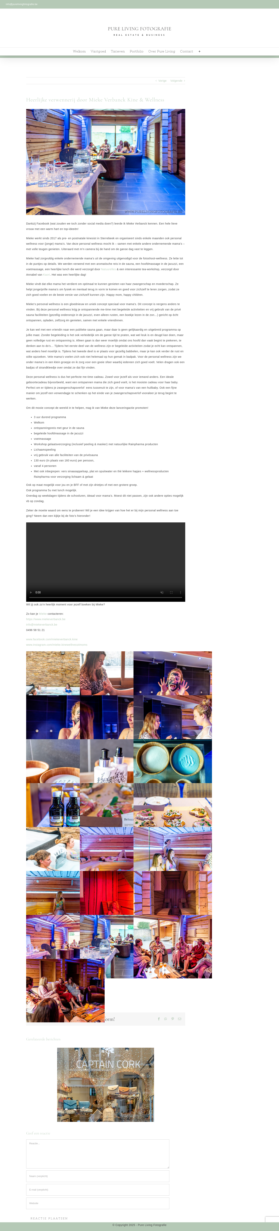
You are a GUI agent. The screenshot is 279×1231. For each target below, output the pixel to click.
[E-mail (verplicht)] (97, 1190)
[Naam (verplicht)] (97, 1176)
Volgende (176, 80)
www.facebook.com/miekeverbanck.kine (52, 639)
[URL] (97, 1203)
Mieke (43, 613)
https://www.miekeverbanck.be (45, 619)
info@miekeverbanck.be (41, 624)
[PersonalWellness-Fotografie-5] (105, 162)
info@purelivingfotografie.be (22, 4)
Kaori (46, 274)
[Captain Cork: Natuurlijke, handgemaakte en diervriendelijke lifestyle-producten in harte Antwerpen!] (105, 1084)
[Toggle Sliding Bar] (199, 51)
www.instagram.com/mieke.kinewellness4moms (56, 644)
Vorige (162, 80)
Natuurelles (108, 269)
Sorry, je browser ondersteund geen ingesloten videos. (105, 562)
